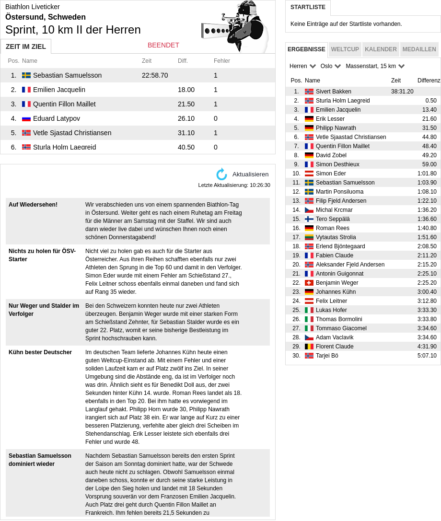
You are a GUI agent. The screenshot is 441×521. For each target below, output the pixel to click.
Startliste (307, 7)
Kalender (381, 49)
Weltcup (345, 49)
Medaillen (419, 49)
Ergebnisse (306, 49)
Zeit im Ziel (26, 46)
